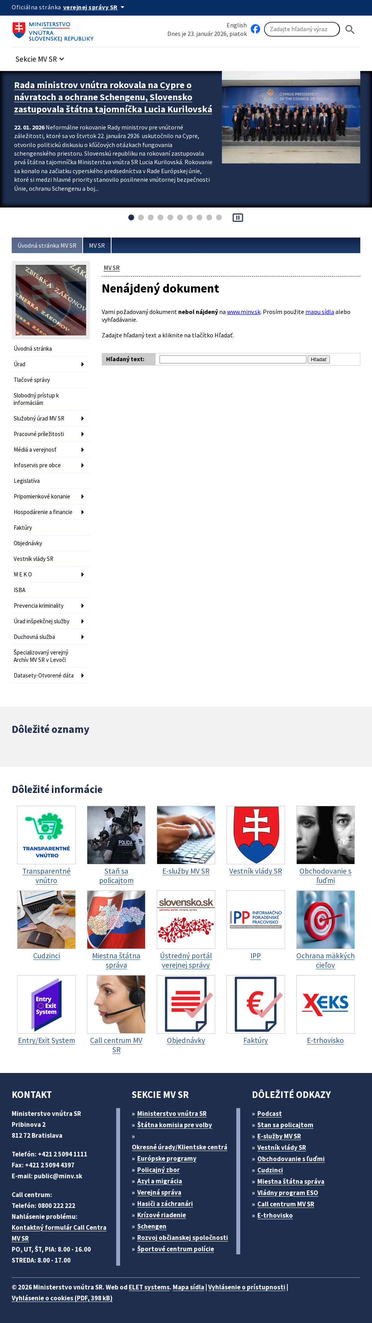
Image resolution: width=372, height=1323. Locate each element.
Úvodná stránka (33, 348)
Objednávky (28, 543)
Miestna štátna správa (290, 1181)
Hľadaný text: (125, 359)
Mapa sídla (188, 1287)
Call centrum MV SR (285, 1204)
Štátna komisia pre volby (174, 1125)
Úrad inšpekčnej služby (41, 621)
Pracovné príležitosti (39, 434)
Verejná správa (159, 1192)
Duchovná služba (34, 636)
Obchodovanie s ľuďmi (291, 1159)
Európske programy (167, 1158)
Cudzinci (270, 1170)
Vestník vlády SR (33, 558)
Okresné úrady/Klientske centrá (179, 1147)
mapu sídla (319, 312)
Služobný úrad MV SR (39, 418)
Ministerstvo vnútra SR (172, 1113)
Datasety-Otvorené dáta (44, 675)
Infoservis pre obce (37, 465)
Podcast (269, 1113)
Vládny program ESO (287, 1192)
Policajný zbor (158, 1169)
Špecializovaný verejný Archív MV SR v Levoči (41, 656)
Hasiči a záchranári (165, 1203)
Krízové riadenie (161, 1215)
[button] (41, 57)
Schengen (152, 1226)
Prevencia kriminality (39, 605)
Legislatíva (27, 480)
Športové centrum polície (175, 1249)
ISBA (19, 590)
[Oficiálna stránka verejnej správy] (95, 7)
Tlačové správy (32, 379)
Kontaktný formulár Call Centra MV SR (59, 1233)
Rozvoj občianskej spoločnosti (182, 1237)
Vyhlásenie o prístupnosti (246, 1287)
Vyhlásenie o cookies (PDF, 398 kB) (62, 1298)
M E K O (23, 574)
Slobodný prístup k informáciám (36, 399)
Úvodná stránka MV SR (47, 245)
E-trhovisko (275, 1215)
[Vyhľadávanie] (302, 29)
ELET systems (149, 1287)
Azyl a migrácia (159, 1181)
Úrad (19, 364)
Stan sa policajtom (285, 1125)
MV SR (97, 245)
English (237, 25)
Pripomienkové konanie (42, 496)
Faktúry (23, 527)
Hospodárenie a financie (43, 512)
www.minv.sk (243, 312)
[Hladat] (350, 29)
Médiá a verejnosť (35, 449)
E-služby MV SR (279, 1136)
